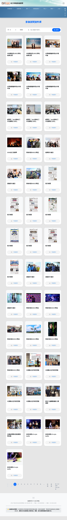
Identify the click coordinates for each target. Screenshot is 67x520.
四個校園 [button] (9, 8)
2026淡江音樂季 (12, 152)
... (43, 484)
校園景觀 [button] (19, 8)
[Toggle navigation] (63, 3)
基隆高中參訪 (11, 183)
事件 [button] (27, 8)
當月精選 (48, 183)
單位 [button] (45, 8)
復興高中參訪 (49, 152)
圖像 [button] (52, 8)
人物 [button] (59, 8)
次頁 (47, 485)
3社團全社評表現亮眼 (32, 370)
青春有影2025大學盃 (32, 152)
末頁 (51, 485)
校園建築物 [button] (36, 8)
